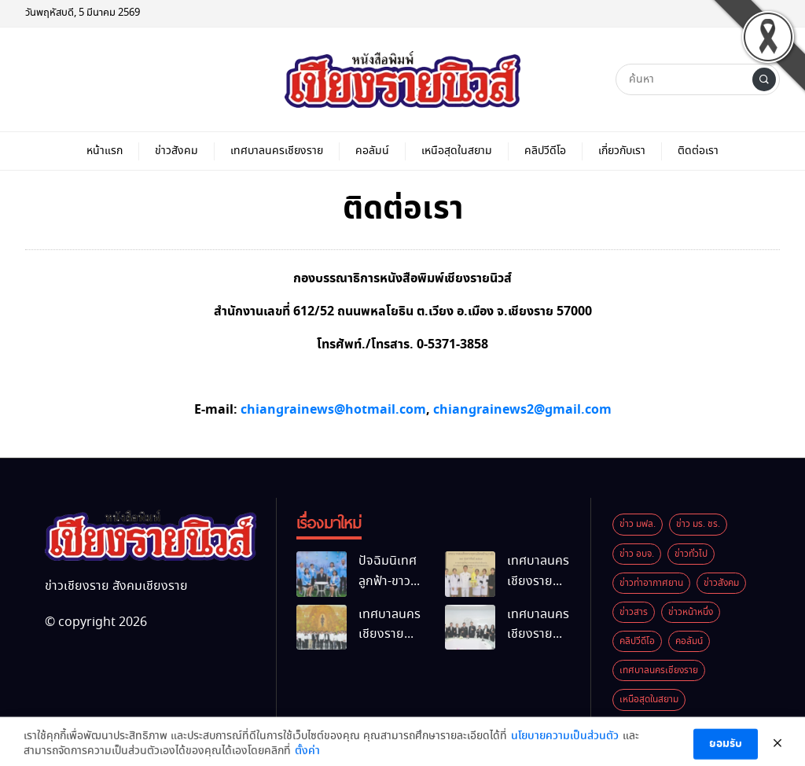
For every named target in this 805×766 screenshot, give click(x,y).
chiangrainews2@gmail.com (522, 409)
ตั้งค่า (307, 756)
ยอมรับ (725, 749)
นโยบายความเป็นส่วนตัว (565, 741)
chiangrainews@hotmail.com (333, 409)
